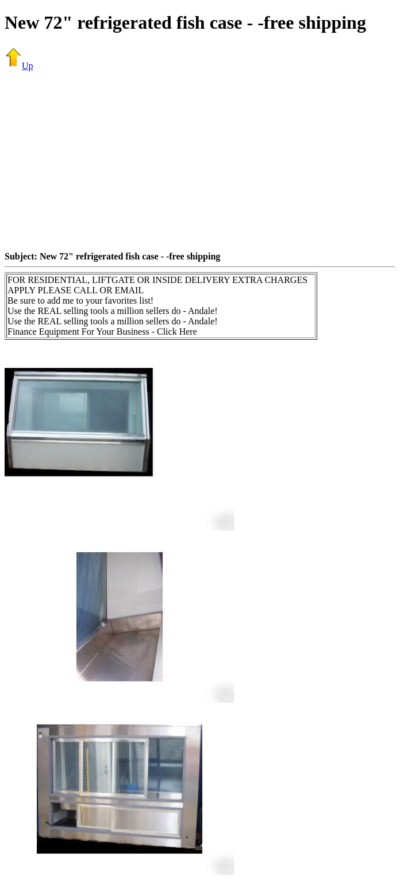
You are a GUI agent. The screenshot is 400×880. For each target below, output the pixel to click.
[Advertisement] (202, 160)
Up (19, 66)
